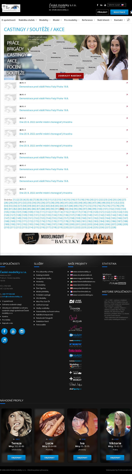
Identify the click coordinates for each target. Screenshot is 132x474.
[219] (60, 227)
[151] (30, 218)
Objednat (16, 457)
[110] (36, 211)
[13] (59, 199)
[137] (72, 215)
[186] (113, 221)
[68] (71, 205)
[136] (66, 215)
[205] (101, 224)
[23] (105, 199)
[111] (42, 211)
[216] (42, 227)
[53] (122, 202)
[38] (52, 202)
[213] (24, 227)
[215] (36, 227)
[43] (76, 202)
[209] (125, 224)
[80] (6, 208)
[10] (45, 199)
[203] (89, 224)
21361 (116, 439)
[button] (4, 331)
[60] (34, 205)
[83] (20, 208)
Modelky (43, 20)
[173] (36, 221)
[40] (62, 202)
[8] (37, 199)
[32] (25, 202)
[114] (60, 211)
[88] (43, 208)
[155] (54, 218)
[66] (62, 205)
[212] (18, 227)
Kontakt (118, 20)
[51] (113, 202)
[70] (80, 205)
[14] (64, 199)
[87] (38, 208)
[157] (66, 218)
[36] (43, 202)
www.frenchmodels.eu (80, 291)
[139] (83, 215)
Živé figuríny (41, 288)
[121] (101, 211)
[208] (119, 224)
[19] (87, 199)
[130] (30, 215)
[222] (78, 227)
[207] (113, 224)
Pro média (6, 320)
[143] (107, 215)
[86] (34, 208)
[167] (125, 218)
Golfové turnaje (42, 305)
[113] (54, 211)
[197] (54, 224)
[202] (83, 224)
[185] (107, 221)
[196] (48, 224)
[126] (6, 215)
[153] (42, 218)
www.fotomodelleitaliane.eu (82, 281)
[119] (89, 211)
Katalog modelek (42, 275)
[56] (15, 205)
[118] (83, 211)
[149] (18, 218)
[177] (60, 221)
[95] (76, 208)
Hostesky (40, 281)
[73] (94, 205)
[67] (66, 205)
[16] (73, 199)
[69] (76, 205)
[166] (119, 218)
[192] (24, 224)
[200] (72, 224)
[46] (90, 202)
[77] (113, 205)
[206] (107, 224)
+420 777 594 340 (8, 294)
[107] (18, 211)
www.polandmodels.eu (80, 288)
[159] (78, 218)
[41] (66, 202)
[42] (71, 202)
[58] (25, 205)
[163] (101, 218)
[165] (113, 218)
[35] (38, 202)
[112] (48, 211)
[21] (96, 199)
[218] (54, 227)
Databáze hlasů (42, 321)
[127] (12, 215)
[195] (42, 224)
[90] (52, 208)
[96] (80, 208)
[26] (119, 199)
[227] (107, 227)
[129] (24, 215)
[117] (78, 211)
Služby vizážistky (42, 308)
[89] (48, 208)
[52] (117, 202)
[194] (36, 224)
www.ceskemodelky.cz (80, 271)
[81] (11, 208)
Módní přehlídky (42, 291)
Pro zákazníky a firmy (44, 271)
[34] (34, 202)
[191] (18, 224)
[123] (113, 211)
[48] (99, 202)
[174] (42, 221)
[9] (41, 199)
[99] (94, 208)
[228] (113, 227)
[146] (125, 215)
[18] (82, 199)
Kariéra (5, 316)
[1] (14, 199)
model (56, 20)
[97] (85, 208)
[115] (66, 211)
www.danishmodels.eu (80, 285)
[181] (83, 221)
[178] (66, 221)
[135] (60, 215)
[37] (48, 202)
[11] (50, 199)
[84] (25, 208)
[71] (85, 205)
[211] (12, 227)
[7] (34, 199)
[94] (71, 208)
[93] (66, 208)
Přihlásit (102, 12)
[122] (107, 211)
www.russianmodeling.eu (81, 295)
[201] (78, 224)
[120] (95, 211)
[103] (117, 208)
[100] (99, 208)
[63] (48, 205)
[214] (30, 227)
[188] (125, 221)
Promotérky (40, 285)
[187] (119, 221)
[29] (11, 202)
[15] (68, 199)
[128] (18, 215)
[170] (18, 221)
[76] (108, 205)
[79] (122, 205)
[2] (17, 199)
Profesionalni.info (125, 470)
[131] (36, 215)
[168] (6, 221)
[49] (103, 202)
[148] (12, 218)
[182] (89, 221)
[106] (12, 211)
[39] (57, 202)
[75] (103, 205)
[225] (95, 227)
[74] (99, 205)
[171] (24, 221)
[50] (108, 202)
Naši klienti (103, 20)
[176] (54, 221)
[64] (52, 205)
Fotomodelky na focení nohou (48, 311)
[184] (101, 221)
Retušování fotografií (44, 318)
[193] (30, 224)
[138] (78, 215)
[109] (30, 211)
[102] (111, 208)
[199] (66, 224)
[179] (72, 221)
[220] (66, 227)
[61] (38, 205)
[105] (6, 211)
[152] (36, 218)
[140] (89, 215)
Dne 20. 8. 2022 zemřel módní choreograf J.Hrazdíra (45, 121)
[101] (105, 208)
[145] (119, 215)
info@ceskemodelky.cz (60, 10)
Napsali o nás (7, 323)
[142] (101, 215)
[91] (57, 208)
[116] (72, 211)
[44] (80, 202)
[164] (107, 218)
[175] (48, 221)
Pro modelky (70, 20)
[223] (83, 227)
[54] (6, 205)
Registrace (119, 12)
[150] (24, 218)
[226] (101, 227)
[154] (48, 218)
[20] (91, 199)
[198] (60, 224)
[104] (123, 208)
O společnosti (9, 20)
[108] (24, 211)
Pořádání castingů (43, 295)
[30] (15, 202)
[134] (54, 215)
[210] (6, 227)
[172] (30, 221)
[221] (72, 227)
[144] (113, 215)
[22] (101, 199)
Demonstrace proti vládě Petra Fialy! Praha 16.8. (44, 86)
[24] (110, 199)
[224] (89, 227)
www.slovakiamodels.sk (81, 275)
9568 (83, 439)
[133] (48, 215)
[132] (42, 215)
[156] (60, 218)
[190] (12, 224)
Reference (87, 20)
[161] (89, 218)
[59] (29, 205)
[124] (119, 211)
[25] (115, 199)
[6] (31, 199)
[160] (83, 218)
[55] (11, 205)
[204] (95, 224)
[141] (95, 215)
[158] (72, 218)
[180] (78, 221)
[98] (90, 208)
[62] (43, 205)
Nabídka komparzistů (44, 314)
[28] (6, 202)
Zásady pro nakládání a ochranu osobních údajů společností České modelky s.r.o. (15, 310)
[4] (24, 199)
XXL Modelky (41, 298)
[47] (94, 202)
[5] (27, 199)
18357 (50, 439)
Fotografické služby (43, 278)
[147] (6, 218)
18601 (17, 439)
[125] (125, 211)
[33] (29, 202)
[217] (48, 227)
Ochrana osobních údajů (12, 304)
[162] (95, 218)
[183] (95, 221)
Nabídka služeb (27, 20)
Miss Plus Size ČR (43, 301)
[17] (78, 199)
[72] (90, 205)
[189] (6, 224)
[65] (57, 205)
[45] (85, 202)
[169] (12, 221)
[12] (54, 199)
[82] (15, 208)
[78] (117, 205)
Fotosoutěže (41, 324)
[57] (20, 205)
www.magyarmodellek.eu (81, 278)
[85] (29, 208)
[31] (20, 202)
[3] (21, 199)
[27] (124, 199)
